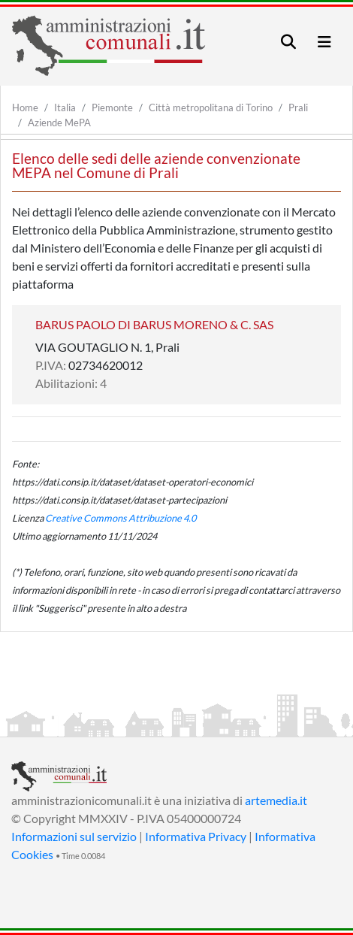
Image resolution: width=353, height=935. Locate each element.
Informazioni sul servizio (74, 836)
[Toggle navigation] (288, 41)
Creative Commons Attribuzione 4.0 (120, 518)
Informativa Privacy (195, 836)
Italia (65, 107)
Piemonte (112, 107)
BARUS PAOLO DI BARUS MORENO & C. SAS (154, 324)
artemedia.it (276, 800)
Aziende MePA (59, 122)
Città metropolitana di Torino (211, 107)
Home (25, 107)
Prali (298, 107)
